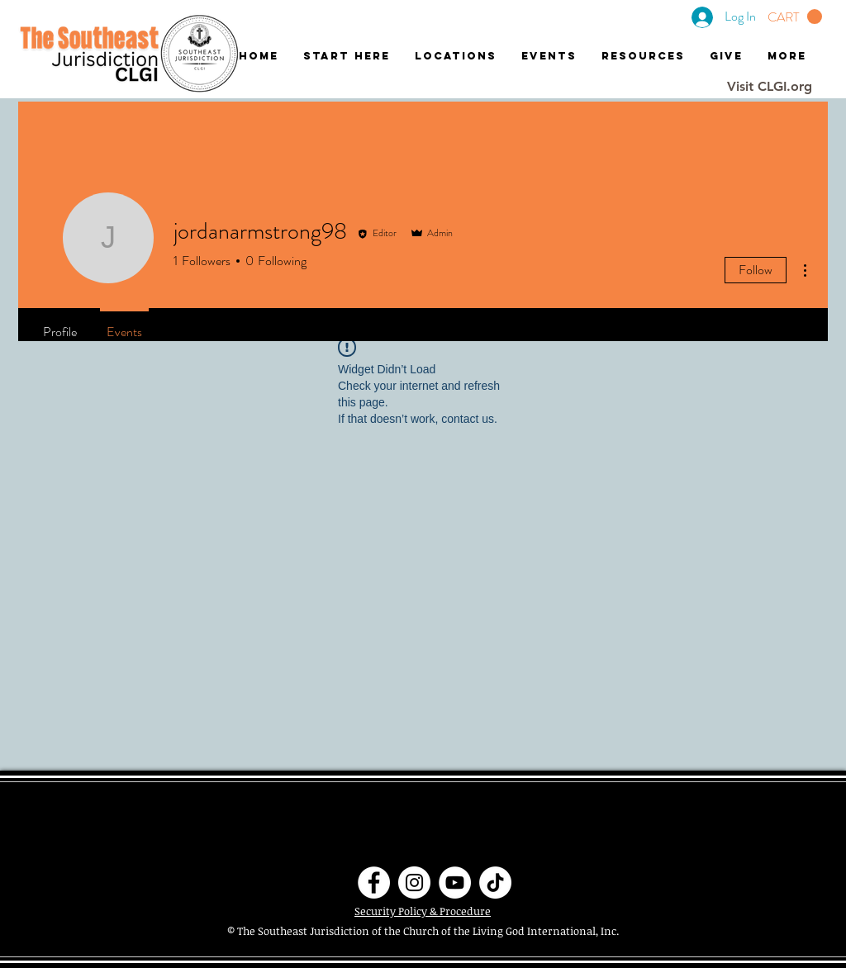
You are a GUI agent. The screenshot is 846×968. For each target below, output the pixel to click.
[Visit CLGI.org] (769, 86)
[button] (795, 17)
